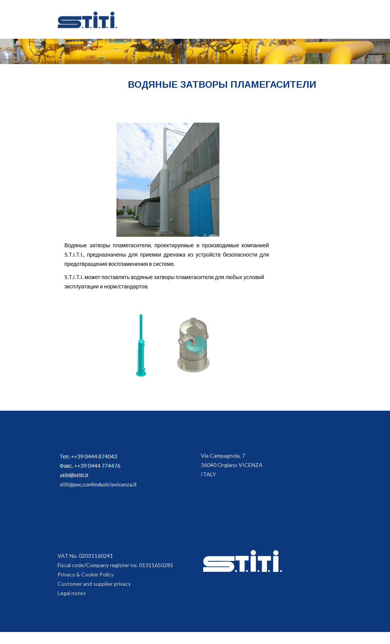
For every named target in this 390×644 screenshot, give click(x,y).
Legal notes (71, 593)
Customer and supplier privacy (94, 583)
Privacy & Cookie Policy (85, 574)
